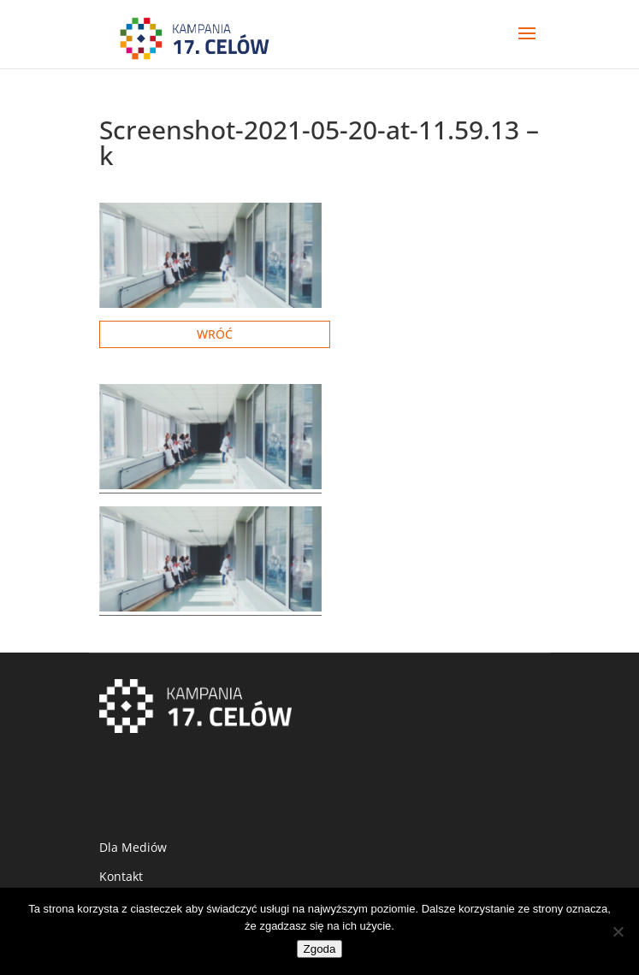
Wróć (215, 334)
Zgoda (320, 948)
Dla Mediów (133, 847)
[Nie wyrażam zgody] (617, 931)
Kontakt (121, 876)
